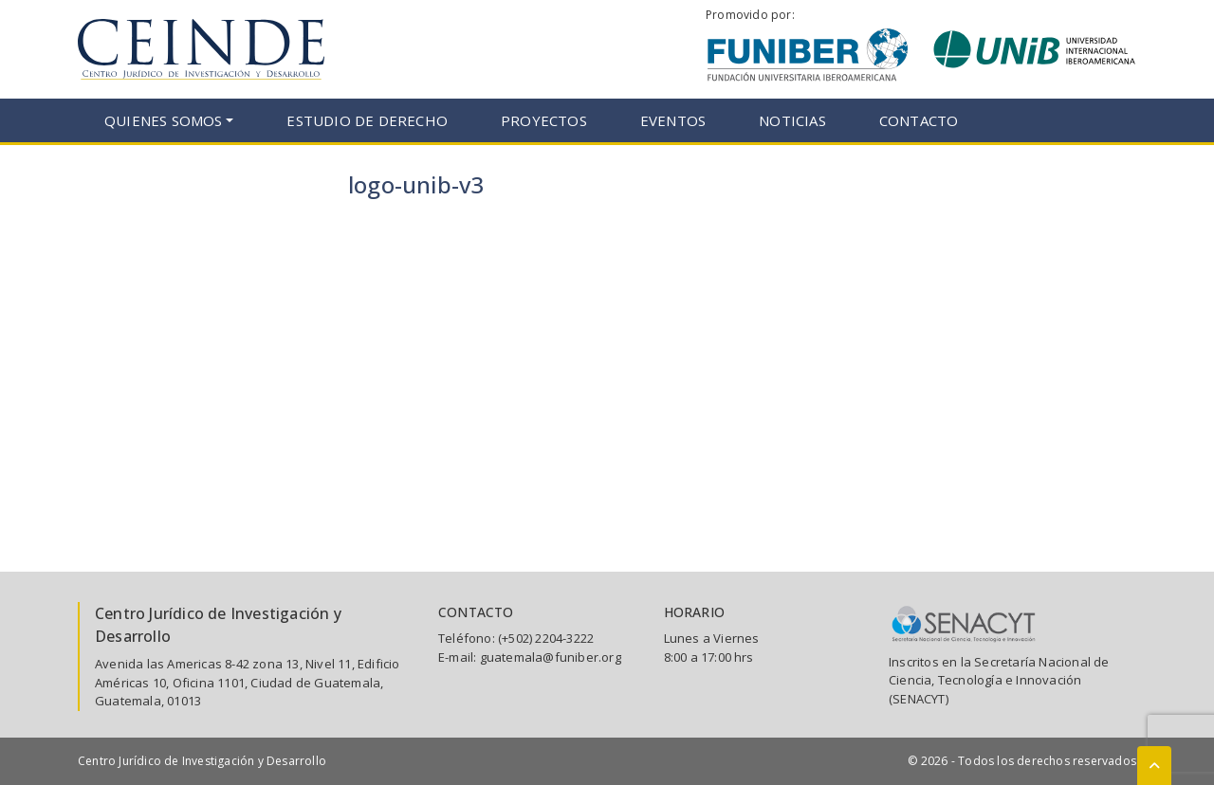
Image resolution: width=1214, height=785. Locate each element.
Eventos (673, 120)
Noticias (792, 120)
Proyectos (544, 120)
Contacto (919, 120)
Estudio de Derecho (367, 120)
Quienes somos (163, 120)
